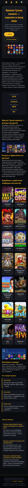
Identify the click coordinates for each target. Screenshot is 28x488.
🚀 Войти (9, 34)
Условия (15, 481)
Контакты (20, 481)
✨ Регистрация (11, 39)
